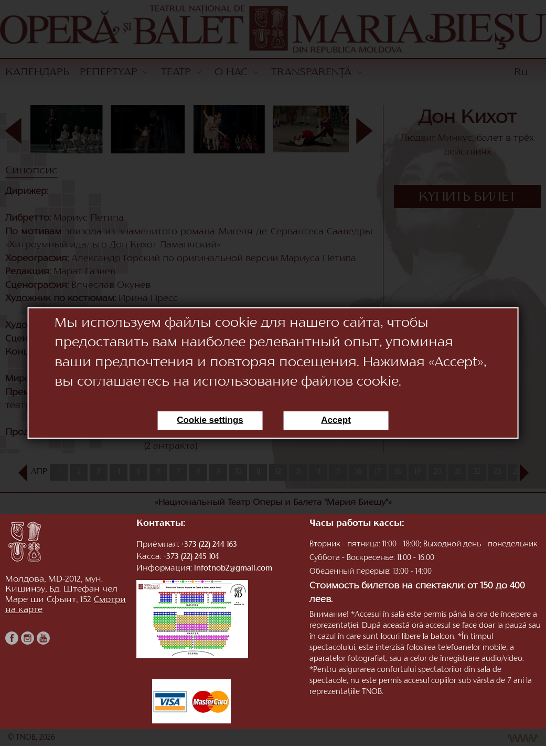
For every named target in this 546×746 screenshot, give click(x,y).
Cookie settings (210, 420)
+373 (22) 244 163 (209, 545)
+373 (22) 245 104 (191, 557)
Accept (336, 420)
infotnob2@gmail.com (233, 568)
